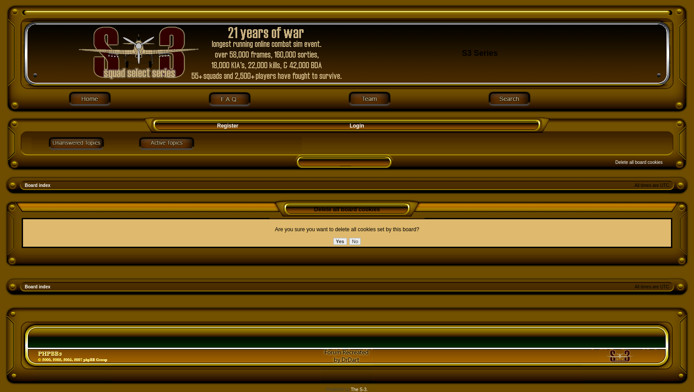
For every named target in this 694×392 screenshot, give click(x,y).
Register (227, 126)
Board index (37, 185)
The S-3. (359, 389)
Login (357, 126)
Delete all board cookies (639, 162)
